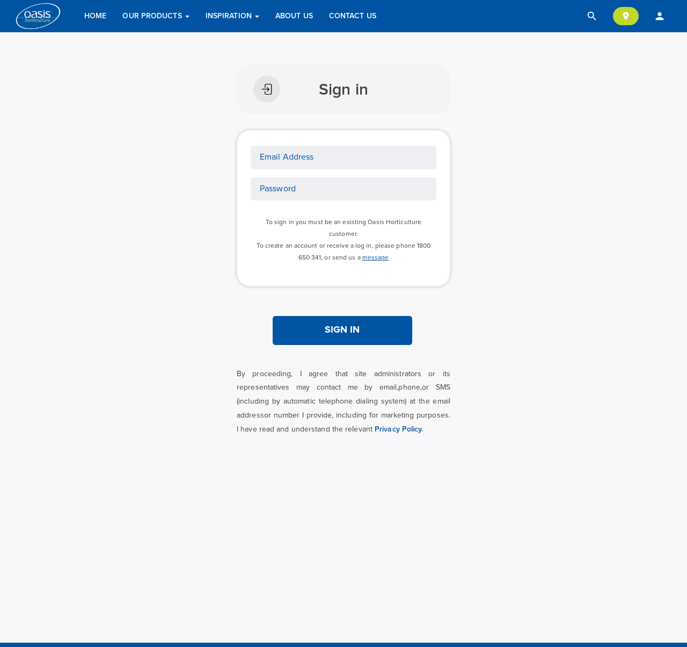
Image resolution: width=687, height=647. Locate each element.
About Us (294, 16)
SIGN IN (342, 330)
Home (95, 16)
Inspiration (232, 16)
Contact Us (352, 16)
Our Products (155, 16)
